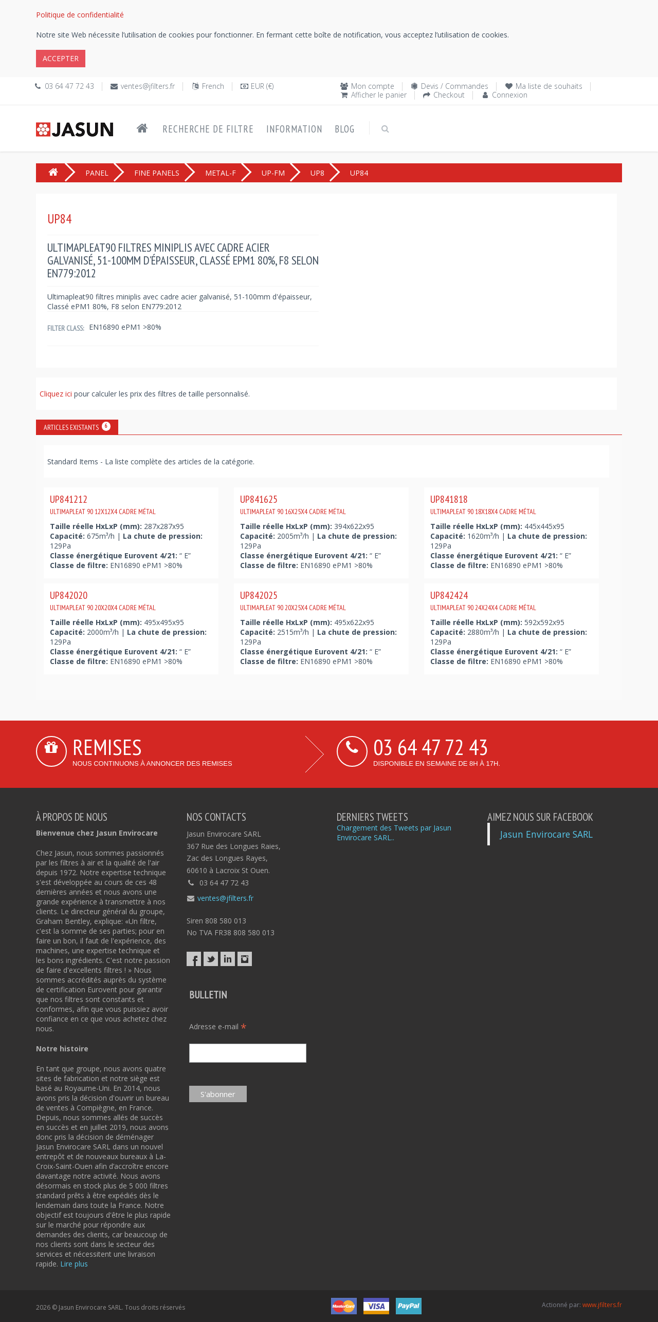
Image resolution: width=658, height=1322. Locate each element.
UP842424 (483, 600)
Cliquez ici (57, 394)
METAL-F (220, 173)
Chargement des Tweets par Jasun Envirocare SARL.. (394, 832)
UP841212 (103, 504)
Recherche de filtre (208, 129)
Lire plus (74, 1264)
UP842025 (293, 600)
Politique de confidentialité (80, 15)
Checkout (449, 95)
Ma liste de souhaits (549, 86)
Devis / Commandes (454, 86)
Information (294, 129)
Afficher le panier (379, 95)
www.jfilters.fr (602, 1304)
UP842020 (103, 600)
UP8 (317, 173)
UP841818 (483, 504)
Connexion (509, 95)
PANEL (96, 173)
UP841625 (293, 504)
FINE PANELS (156, 173)
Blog (345, 129)
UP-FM (273, 173)
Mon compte (372, 86)
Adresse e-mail (218, 1026)
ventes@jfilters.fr (148, 86)
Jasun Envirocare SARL (546, 834)
